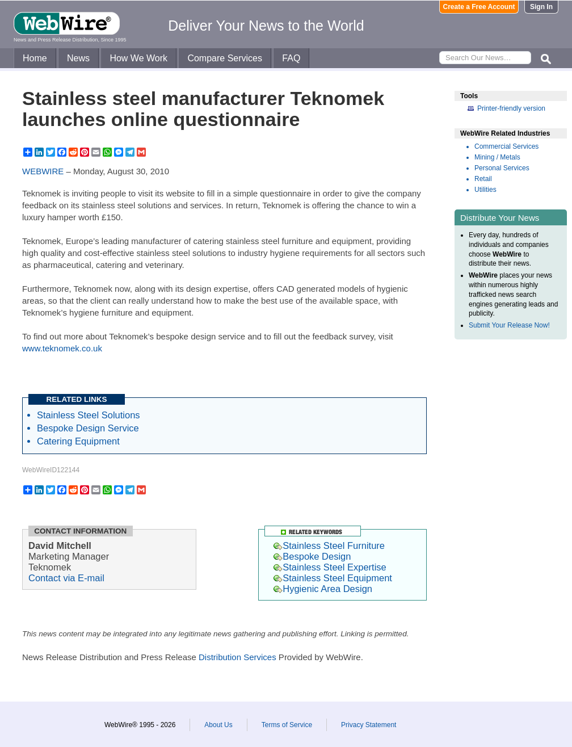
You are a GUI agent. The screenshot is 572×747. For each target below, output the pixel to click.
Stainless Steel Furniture (329, 545)
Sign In (541, 7)
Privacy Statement (368, 725)
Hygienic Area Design (323, 589)
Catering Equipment (78, 441)
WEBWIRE (43, 171)
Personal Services (501, 168)
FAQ (291, 58)
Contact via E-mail (66, 578)
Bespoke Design (312, 556)
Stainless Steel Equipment (333, 578)
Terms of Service (287, 725)
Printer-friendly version (511, 108)
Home (35, 58)
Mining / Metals (497, 157)
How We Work (138, 58)
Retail (483, 179)
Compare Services (224, 58)
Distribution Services (237, 657)
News (78, 58)
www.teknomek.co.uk (62, 348)
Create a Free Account (479, 7)
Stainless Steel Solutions (88, 415)
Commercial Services (506, 146)
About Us (218, 725)
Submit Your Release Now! (509, 325)
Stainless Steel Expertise (330, 567)
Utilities (485, 190)
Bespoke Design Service (88, 428)
